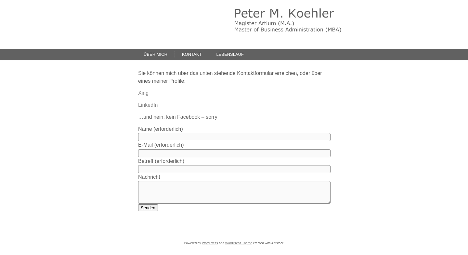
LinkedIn (148, 105)
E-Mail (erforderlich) (161, 145)
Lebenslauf (230, 54)
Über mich (155, 54)
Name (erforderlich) (160, 129)
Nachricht (149, 177)
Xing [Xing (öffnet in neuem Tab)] (143, 93)
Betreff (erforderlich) (161, 161)
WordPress (210, 243)
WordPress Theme (238, 243)
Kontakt (192, 54)
